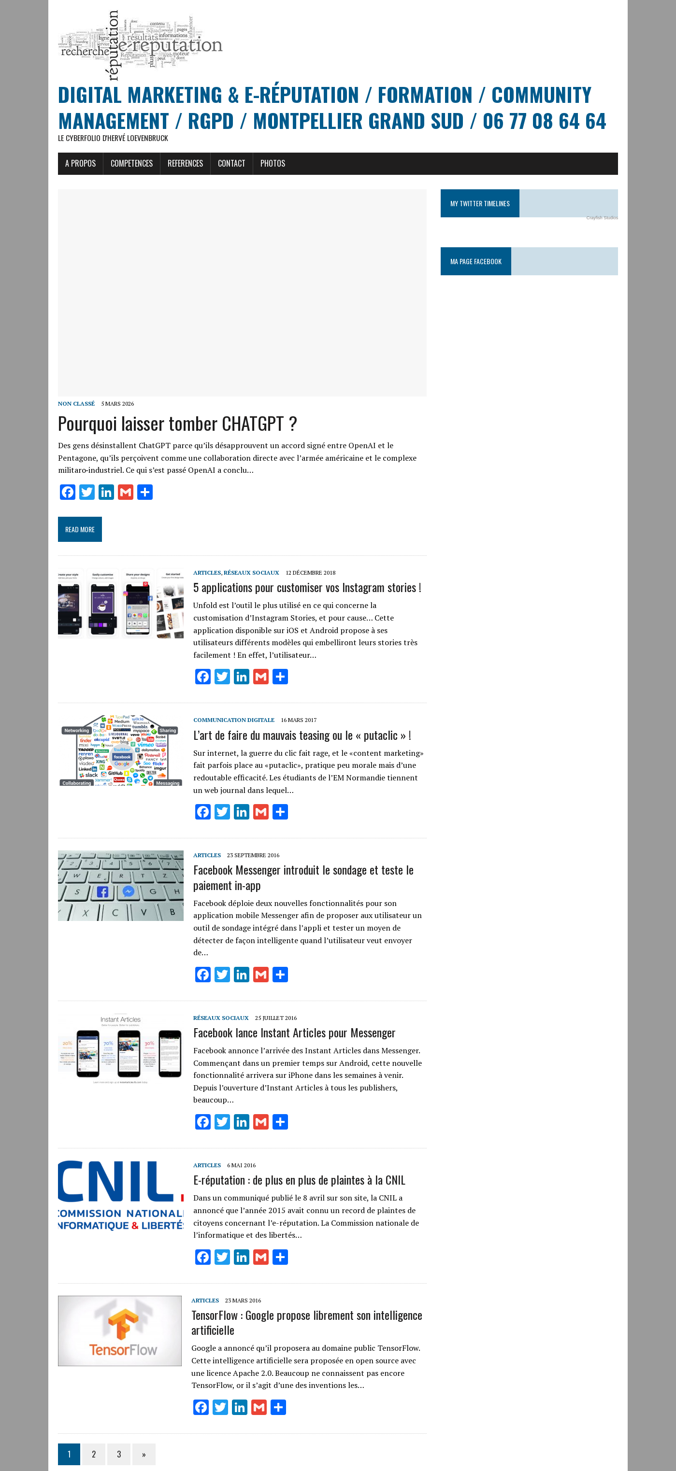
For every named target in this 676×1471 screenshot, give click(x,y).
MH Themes (167, 1461)
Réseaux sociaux (246, 576)
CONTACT (227, 164)
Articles (202, 576)
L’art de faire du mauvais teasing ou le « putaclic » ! (297, 726)
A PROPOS (75, 164)
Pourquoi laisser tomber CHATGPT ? (173, 426)
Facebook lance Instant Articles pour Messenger (289, 1011)
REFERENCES (180, 164)
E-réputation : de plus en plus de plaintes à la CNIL (294, 1147)
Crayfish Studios (607, 218)
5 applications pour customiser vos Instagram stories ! (302, 591)
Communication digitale (229, 712)
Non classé (71, 407)
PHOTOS (268, 164)
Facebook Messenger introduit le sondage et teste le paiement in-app (298, 869)
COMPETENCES (127, 164)
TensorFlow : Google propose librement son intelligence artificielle (302, 1289)
